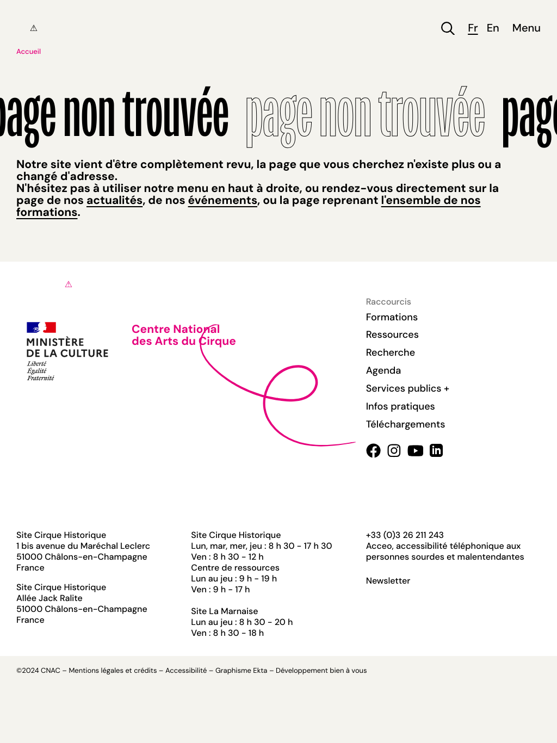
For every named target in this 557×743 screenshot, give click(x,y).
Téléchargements (405, 424)
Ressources (392, 334)
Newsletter (388, 580)
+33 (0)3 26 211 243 (405, 535)
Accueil (28, 52)
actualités (114, 200)
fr (473, 28)
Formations (392, 317)
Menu (526, 28)
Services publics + (407, 388)
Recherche (390, 352)
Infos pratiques (400, 406)
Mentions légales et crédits (113, 671)
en (493, 28)
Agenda (383, 370)
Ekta (260, 671)
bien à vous (348, 671)
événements (222, 200)
